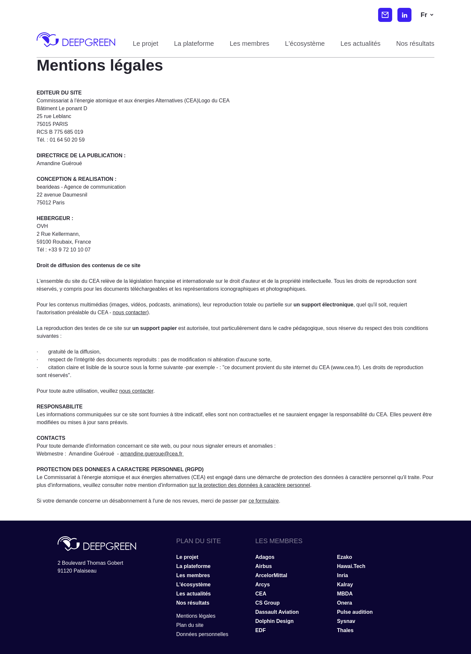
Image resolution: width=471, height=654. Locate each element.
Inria (342, 575)
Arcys (262, 584)
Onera (344, 603)
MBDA (345, 593)
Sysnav (346, 621)
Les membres (249, 43)
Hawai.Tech (351, 566)
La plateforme (194, 43)
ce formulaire (264, 501)
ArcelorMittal (271, 575)
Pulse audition (355, 612)
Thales (345, 630)
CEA (260, 593)
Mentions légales (196, 616)
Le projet (145, 43)
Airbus (263, 566)
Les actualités (360, 43)
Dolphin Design (274, 621)
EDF (260, 630)
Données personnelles (202, 634)
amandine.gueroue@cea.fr (152, 453)
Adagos (264, 557)
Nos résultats (415, 43)
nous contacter (130, 312)
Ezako (344, 557)
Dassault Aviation (277, 612)
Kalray (345, 584)
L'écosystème (305, 43)
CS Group (267, 603)
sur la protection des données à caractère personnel (249, 485)
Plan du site (190, 625)
